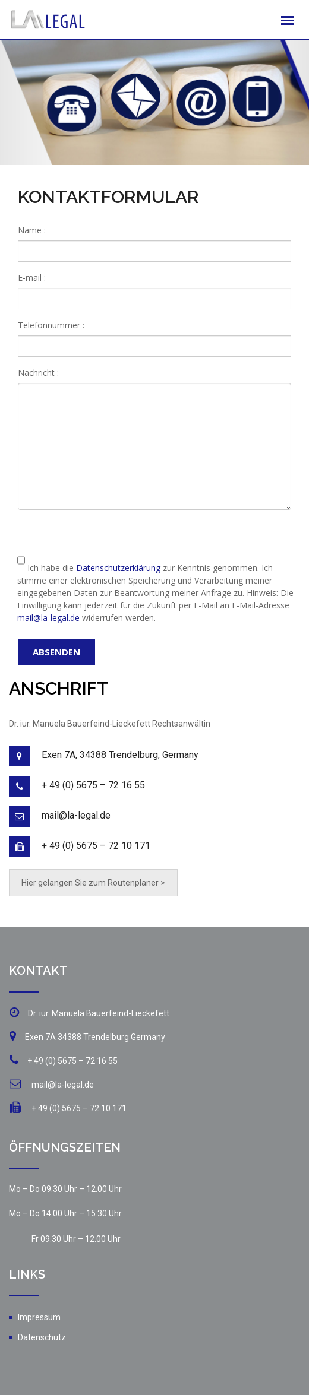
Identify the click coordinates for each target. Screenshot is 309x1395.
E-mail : (32, 277)
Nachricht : (38, 372)
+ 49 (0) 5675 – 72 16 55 (93, 785)
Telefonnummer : (51, 325)
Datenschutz (42, 1337)
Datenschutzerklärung (118, 567)
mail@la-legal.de (48, 617)
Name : (32, 230)
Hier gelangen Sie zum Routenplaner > (93, 882)
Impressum (39, 1317)
